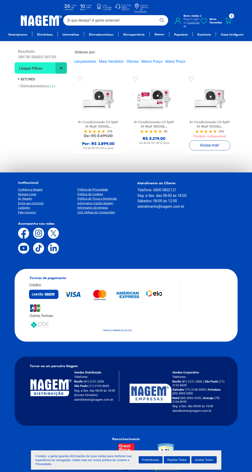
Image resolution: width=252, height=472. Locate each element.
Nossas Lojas (27, 194)
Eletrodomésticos (37, 86)
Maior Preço (175, 61)
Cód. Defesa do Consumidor (92, 212)
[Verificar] (163, 406)
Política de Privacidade (89, 189)
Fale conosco (27, 212)
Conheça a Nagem (30, 189)
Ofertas (132, 61)
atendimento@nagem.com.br (153, 211)
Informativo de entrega (89, 207)
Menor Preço (152, 61)
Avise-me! (209, 145)
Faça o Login (191, 19)
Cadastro (24, 207)
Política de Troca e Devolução (93, 198)
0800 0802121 (156, 189)
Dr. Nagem (25, 198)
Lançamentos (85, 61)
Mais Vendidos (111, 61)
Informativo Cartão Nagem (92, 203)
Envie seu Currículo (31, 203)
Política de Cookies (87, 194)
